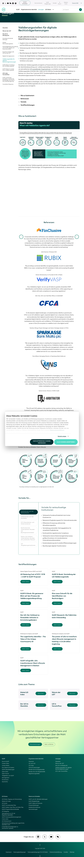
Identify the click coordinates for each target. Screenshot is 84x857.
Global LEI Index (6, 801)
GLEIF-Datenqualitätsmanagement (11, 817)
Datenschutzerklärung (57, 430)
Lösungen (41, 9)
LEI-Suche (4, 803)
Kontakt (55, 3)
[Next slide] (77, 237)
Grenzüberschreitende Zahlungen (8, 39)
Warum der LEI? (7, 31)
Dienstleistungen (35, 744)
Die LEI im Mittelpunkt (6, 34)
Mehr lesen (25, 581)
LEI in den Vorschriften (6, 74)
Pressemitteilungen (34, 805)
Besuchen (41, 693)
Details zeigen (62, 436)
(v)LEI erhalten (24, 2)
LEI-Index (31, 765)
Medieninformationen (34, 807)
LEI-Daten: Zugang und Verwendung (12, 799)
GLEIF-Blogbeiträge (48, 3)
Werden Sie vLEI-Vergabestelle (37, 771)
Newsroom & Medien (34, 796)
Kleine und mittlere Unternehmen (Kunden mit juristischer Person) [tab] (28, 538)
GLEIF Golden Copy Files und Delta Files (12, 807)
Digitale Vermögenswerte (8, 56)
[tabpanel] (59, 528)
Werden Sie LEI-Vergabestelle (36, 769)
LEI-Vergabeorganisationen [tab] (28, 544)
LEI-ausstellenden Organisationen (40, 69)
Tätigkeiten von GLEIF (8, 775)
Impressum (8, 852)
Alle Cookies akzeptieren (66, 442)
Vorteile (23, 102)
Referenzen (25, 99)
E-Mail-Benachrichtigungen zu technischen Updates (10, 827)
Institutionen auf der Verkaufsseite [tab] (27, 512)
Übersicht (31, 761)
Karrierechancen (38, 3)
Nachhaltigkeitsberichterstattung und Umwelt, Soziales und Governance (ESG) (9, 48)
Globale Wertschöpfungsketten (8, 43)
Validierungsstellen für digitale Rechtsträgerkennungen (9, 60)
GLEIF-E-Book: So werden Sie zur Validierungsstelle (8, 69)
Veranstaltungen (33, 809)
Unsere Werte (5, 765)
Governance (5, 779)
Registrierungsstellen (34, 773)
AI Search (59, 3)
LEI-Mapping (5, 811)
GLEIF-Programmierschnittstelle (10, 809)
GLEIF (18, 9)
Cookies (66, 852)
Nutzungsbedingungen (19, 852)
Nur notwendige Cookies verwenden (41, 442)
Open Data (5, 771)
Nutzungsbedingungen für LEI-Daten (38, 852)
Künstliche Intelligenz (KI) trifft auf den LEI (8, 52)
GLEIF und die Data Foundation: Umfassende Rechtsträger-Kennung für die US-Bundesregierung (9, 79)
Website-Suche (66, 3)
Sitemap (72, 852)
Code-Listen (5, 819)
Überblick (5, 28)
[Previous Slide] (21, 237)
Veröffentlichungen (28, 105)
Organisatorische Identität (29, 9)
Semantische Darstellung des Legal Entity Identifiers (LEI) (13, 824)
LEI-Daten (48, 9)
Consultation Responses (8, 84)
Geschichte (5, 781)
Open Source (5, 773)
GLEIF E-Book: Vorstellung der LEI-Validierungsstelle (8, 65)
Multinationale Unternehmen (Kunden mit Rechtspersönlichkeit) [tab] (28, 530)
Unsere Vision (5, 763)
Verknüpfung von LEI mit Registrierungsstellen (8, 814)
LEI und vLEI (32, 763)
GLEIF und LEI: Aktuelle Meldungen (38, 799)
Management (5, 777)
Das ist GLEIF (5, 761)
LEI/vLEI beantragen (34, 767)
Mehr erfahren (49, 744)
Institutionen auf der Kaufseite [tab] (27, 517)
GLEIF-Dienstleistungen (8, 769)
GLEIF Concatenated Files (9, 805)
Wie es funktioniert (27, 96)
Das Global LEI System (8, 767)
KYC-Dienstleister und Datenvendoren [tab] (27, 523)
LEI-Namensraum (6, 821)
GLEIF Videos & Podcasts (35, 803)
